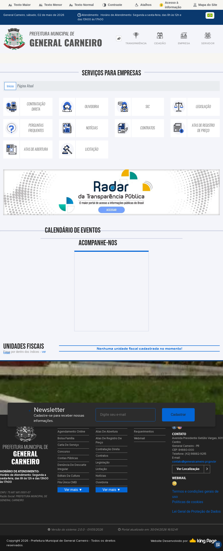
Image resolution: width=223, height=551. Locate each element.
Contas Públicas (67, 458)
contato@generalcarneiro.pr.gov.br (194, 461)
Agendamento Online (71, 431)
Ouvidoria (102, 482)
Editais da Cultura (68, 476)
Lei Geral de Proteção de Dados (196, 511)
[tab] (119, 38)
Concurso (63, 451)
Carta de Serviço (68, 445)
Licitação (101, 469)
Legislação (103, 462)
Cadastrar (178, 414)
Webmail (139, 438)
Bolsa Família (65, 438)
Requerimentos (144, 431)
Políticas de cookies (187, 502)
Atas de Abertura (107, 431)
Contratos (102, 456)
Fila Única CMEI (67, 482)
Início (10, 86)
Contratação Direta (108, 449)
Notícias (101, 476)
